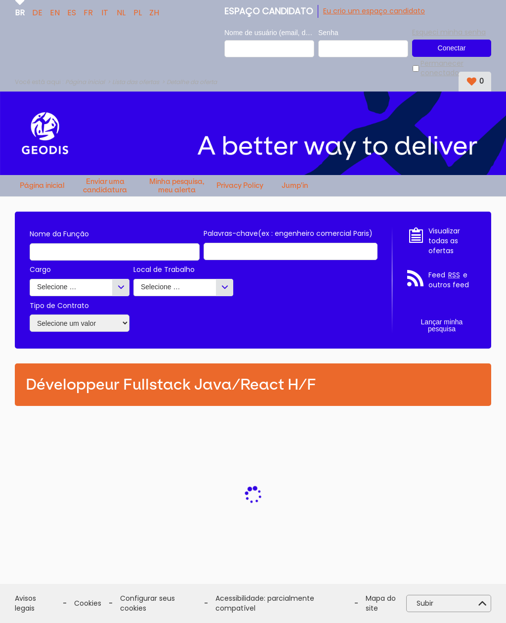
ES (71, 12)
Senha (328, 33)
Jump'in (295, 185)
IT (104, 12)
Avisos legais (25, 603)
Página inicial (85, 82)
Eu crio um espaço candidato (374, 11)
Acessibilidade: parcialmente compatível (264, 603)
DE (37, 12)
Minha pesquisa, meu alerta (177, 186)
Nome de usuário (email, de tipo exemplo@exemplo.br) (269, 33)
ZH (154, 12)
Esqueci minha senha (449, 32)
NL (121, 12)
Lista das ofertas (135, 82)
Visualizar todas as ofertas (444, 240)
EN (55, 12)
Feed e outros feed (448, 280)
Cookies (87, 603)
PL (137, 12)
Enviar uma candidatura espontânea (105, 186)
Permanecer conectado (442, 68)
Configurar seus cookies (147, 603)
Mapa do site (381, 603)
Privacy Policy (239, 185)
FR (88, 12)
